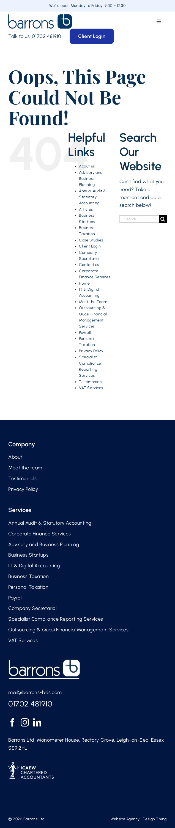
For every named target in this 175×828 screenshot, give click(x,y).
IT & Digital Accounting (34, 566)
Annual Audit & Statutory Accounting (92, 197)
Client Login (90, 246)
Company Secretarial (32, 608)
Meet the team (25, 468)
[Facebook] (12, 722)
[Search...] (139, 219)
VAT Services (91, 388)
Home (84, 283)
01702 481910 (46, 36)
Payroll (85, 332)
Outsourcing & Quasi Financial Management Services (68, 630)
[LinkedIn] (37, 722)
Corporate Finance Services (39, 534)
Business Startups (28, 555)
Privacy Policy (91, 351)
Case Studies (91, 240)
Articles (86, 209)
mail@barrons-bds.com (35, 692)
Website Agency (125, 819)
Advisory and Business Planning (90, 178)
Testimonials (90, 381)
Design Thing (155, 819)
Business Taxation (28, 576)
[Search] (163, 219)
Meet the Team (93, 301)
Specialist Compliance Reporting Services (55, 619)
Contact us (89, 264)
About (15, 457)
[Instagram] (25, 722)
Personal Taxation (28, 587)
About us (87, 166)
